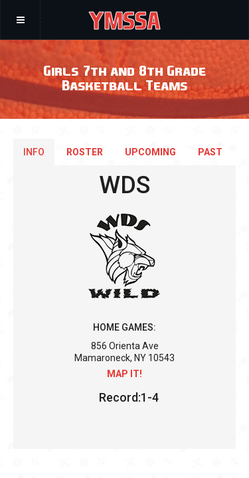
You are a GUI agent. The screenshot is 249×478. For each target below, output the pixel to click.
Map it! (124, 373)
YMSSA (124, 20)
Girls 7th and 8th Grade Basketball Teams (124, 77)
